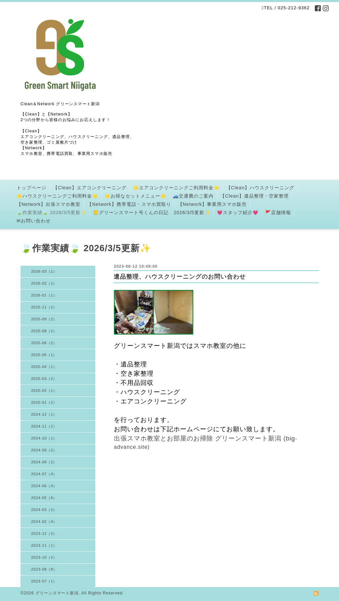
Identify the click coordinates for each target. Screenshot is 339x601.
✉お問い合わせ (34, 220)
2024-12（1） (44, 414)
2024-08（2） (44, 462)
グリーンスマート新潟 (56, 593)
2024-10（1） (44, 438)
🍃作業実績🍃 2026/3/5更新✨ (51, 212)
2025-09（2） (44, 319)
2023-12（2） (44, 533)
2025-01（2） (44, 402)
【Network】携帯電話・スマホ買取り (129, 204)
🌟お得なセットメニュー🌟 (135, 196)
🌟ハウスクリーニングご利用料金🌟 (57, 196)
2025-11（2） (44, 307)
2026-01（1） (44, 295)
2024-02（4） (44, 522)
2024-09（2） (44, 450)
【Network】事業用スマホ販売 (212, 204)
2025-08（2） (44, 331)
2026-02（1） (44, 283)
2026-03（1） (44, 271)
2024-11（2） (44, 426)
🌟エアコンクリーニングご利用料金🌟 (176, 187)
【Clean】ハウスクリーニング (260, 187)
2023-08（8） (44, 569)
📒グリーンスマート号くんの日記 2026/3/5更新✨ (151, 212)
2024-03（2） (44, 510)
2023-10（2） (44, 557)
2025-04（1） (44, 367)
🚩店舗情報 (278, 212)
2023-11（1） (44, 545)
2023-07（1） (44, 581)
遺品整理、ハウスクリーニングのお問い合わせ (180, 276)
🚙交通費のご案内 (193, 196)
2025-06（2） (44, 343)
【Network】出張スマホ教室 (48, 204)
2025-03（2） (44, 379)
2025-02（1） (44, 391)
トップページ (31, 187)
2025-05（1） (44, 355)
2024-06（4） (44, 486)
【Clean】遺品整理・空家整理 (254, 196)
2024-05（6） (44, 498)
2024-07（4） (44, 474)
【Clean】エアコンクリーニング (89, 187)
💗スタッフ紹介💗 (238, 212)
